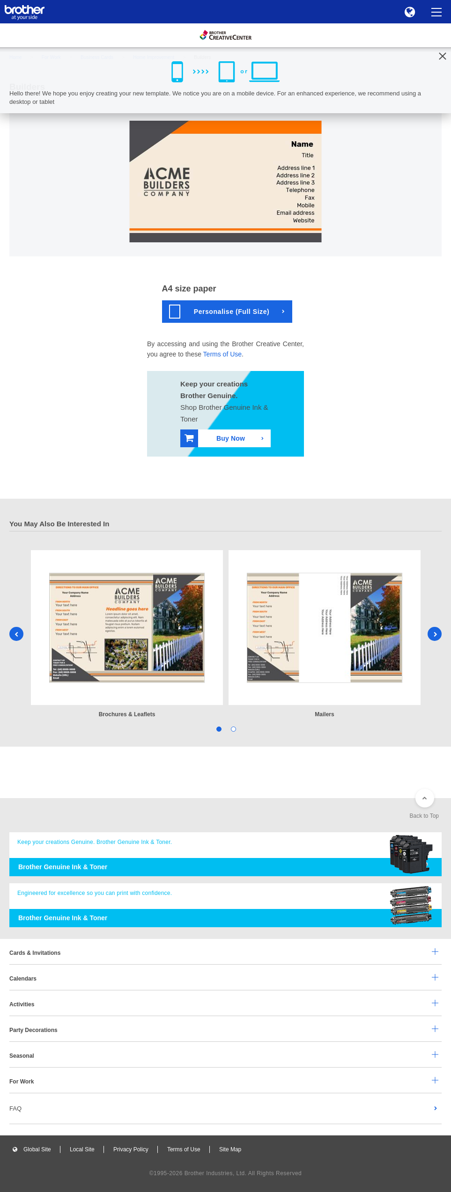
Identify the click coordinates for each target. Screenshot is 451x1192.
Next (435, 634)
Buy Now (215, 438)
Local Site (82, 1149)
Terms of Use (222, 354)
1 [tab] (218, 728)
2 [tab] (233, 728)
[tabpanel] (127, 635)
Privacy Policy (130, 1149)
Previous (16, 634)
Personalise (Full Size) (219, 312)
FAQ (15, 1108)
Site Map (230, 1149)
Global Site (37, 1149)
